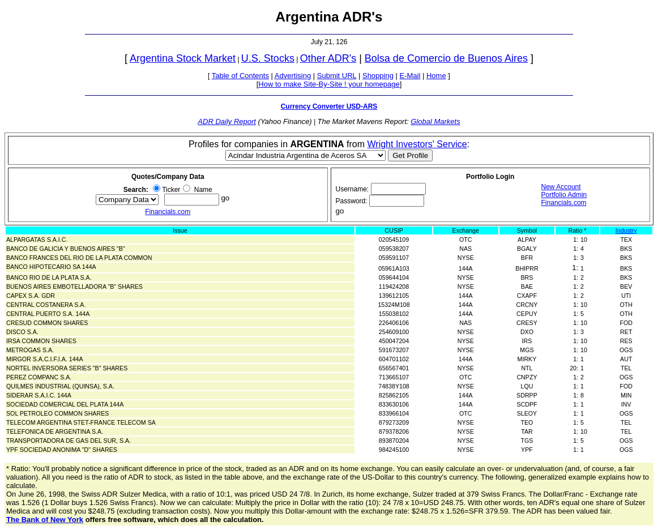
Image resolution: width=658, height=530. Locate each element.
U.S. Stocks (267, 58)
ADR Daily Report (227, 121)
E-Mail (410, 75)
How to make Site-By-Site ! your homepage (328, 84)
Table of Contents (240, 75)
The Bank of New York (44, 519)
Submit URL (337, 75)
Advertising (293, 75)
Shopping (378, 75)
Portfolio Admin (564, 195)
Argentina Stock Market (183, 58)
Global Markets (435, 121)
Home (436, 75)
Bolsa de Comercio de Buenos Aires (446, 58)
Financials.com (167, 212)
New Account (561, 187)
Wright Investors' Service (417, 144)
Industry (626, 230)
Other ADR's (328, 58)
